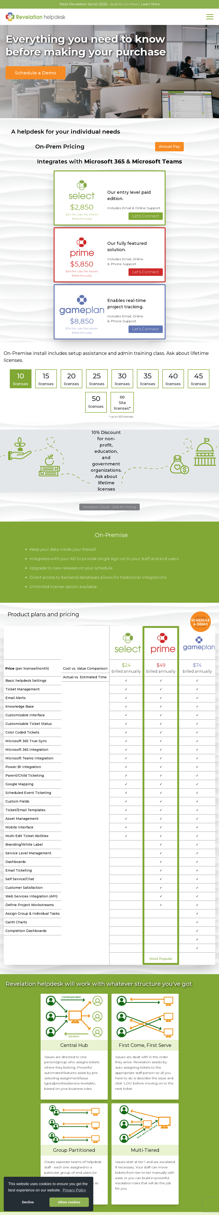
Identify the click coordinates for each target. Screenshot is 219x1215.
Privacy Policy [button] (74, 1190)
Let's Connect (145, 216)
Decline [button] (28, 1202)
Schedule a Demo (35, 73)
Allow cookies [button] (69, 1202)
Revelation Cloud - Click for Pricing (109, 507)
